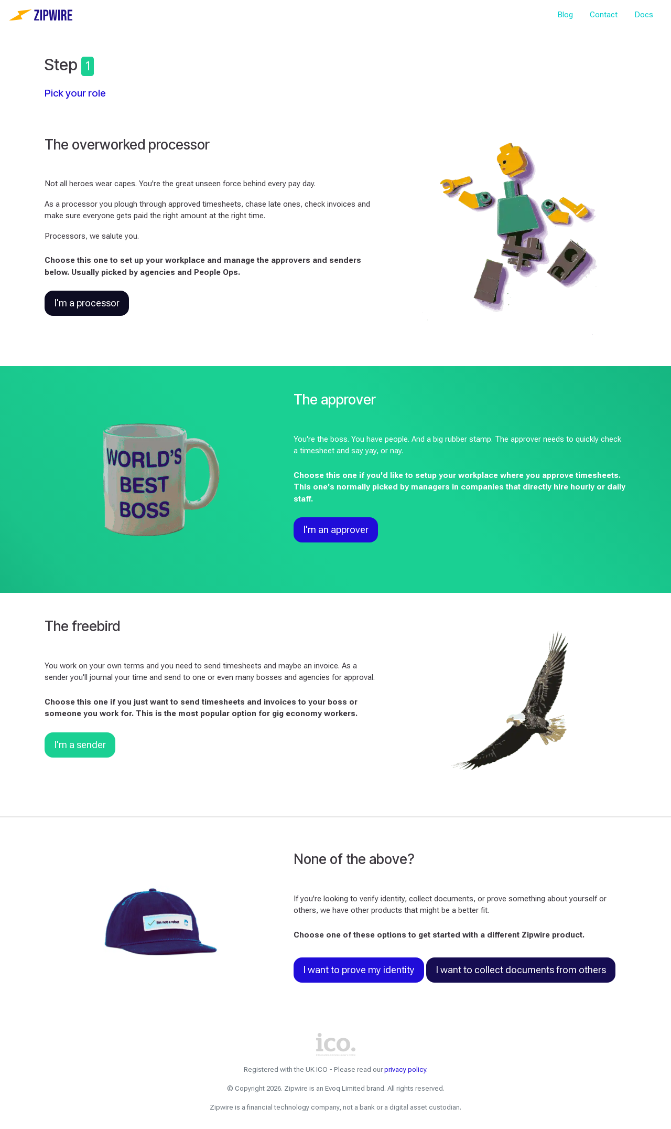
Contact (604, 14)
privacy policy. (406, 1069)
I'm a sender (80, 745)
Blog (565, 14)
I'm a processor (87, 303)
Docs (643, 14)
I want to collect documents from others (521, 970)
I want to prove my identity (359, 970)
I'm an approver (336, 530)
